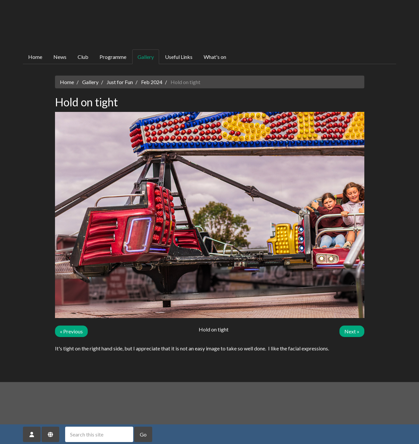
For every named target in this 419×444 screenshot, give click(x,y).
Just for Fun (120, 82)
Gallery (145, 57)
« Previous (71, 331)
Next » (351, 331)
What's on (215, 57)
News (59, 57)
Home (35, 57)
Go (143, 434)
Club (83, 57)
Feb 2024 (151, 82)
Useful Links (178, 57)
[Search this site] (99, 434)
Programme (113, 57)
